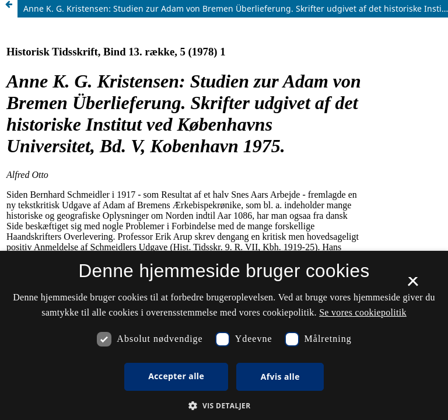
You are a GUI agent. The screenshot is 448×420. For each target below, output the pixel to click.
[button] (223, 406)
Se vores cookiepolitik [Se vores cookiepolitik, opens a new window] (363, 312)
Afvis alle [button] (280, 376)
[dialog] (224, 335)
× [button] (412, 285)
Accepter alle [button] (176, 376)
